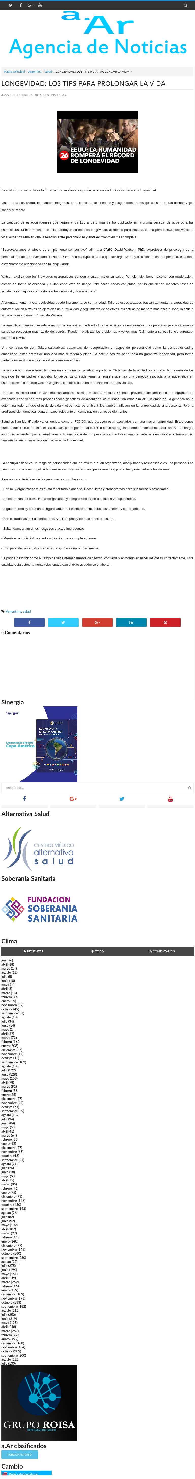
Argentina (34, 71)
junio (4, 960)
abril (4, 964)
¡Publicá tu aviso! (19, 1454)
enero (5, 1001)
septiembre (9, 1013)
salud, (62, 94)
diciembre (8, 1050)
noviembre (9, 1005)
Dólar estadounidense (23, 1474)
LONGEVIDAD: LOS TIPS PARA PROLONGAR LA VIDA (83, 83)
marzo (5, 968)
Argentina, (48, 94)
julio (4, 976)
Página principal (14, 71)
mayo (5, 985)
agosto (6, 972)
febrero (6, 997)
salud (48, 71)
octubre (7, 1009)
